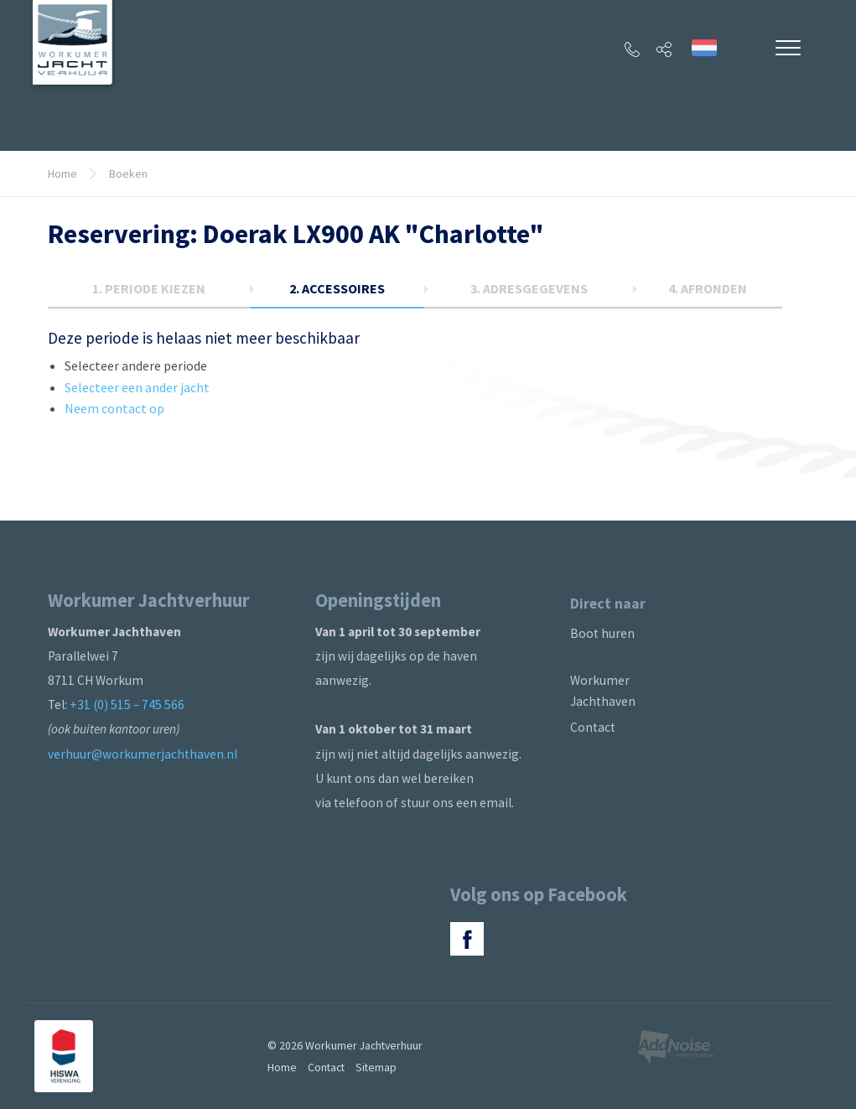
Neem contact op (114, 408)
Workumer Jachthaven (603, 690)
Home (62, 173)
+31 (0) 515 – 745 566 (127, 705)
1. (148, 288)
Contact (592, 727)
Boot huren (602, 633)
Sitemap (376, 1067)
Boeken (128, 173)
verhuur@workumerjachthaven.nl (142, 754)
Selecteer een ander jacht (137, 387)
